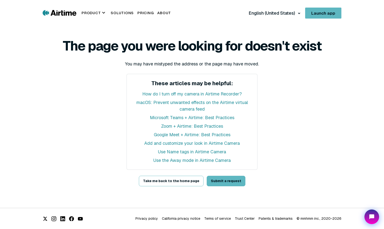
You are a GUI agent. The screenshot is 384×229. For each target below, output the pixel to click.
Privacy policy (146, 218)
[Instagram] (53, 218)
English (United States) (272, 13)
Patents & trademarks (276, 218)
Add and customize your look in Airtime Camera (192, 143)
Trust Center (245, 218)
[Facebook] (71, 218)
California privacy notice (181, 218)
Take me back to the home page (171, 181)
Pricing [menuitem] (145, 12)
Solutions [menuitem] (122, 12)
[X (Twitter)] (45, 218)
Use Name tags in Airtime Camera (192, 152)
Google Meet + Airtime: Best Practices (192, 134)
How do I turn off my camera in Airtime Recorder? (192, 94)
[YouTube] (80, 218)
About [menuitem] (164, 12)
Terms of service (217, 218)
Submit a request (226, 181)
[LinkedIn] (62, 218)
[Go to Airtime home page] (59, 12)
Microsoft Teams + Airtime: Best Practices (192, 117)
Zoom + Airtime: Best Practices (192, 126)
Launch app (323, 13)
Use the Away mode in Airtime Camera (192, 160)
